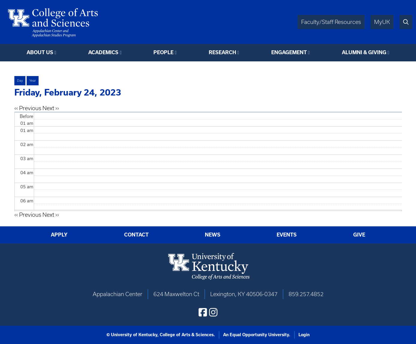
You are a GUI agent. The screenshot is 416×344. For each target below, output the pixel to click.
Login (304, 334)
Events (287, 234)
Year (32, 80)
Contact (136, 234)
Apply (59, 234)
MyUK (382, 22)
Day (20, 80)
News (212, 234)
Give (359, 234)
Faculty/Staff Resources (331, 22)
